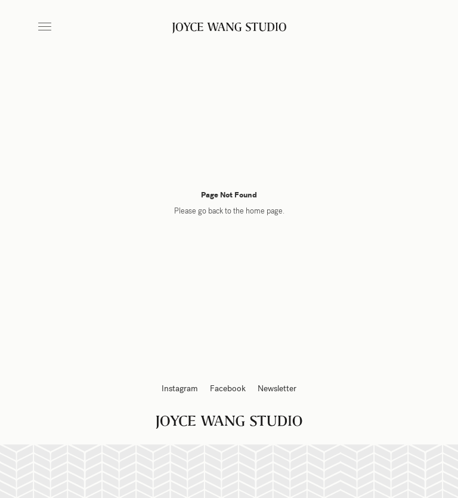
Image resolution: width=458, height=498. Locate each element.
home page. (265, 211)
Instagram (180, 388)
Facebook (228, 388)
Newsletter (277, 388)
